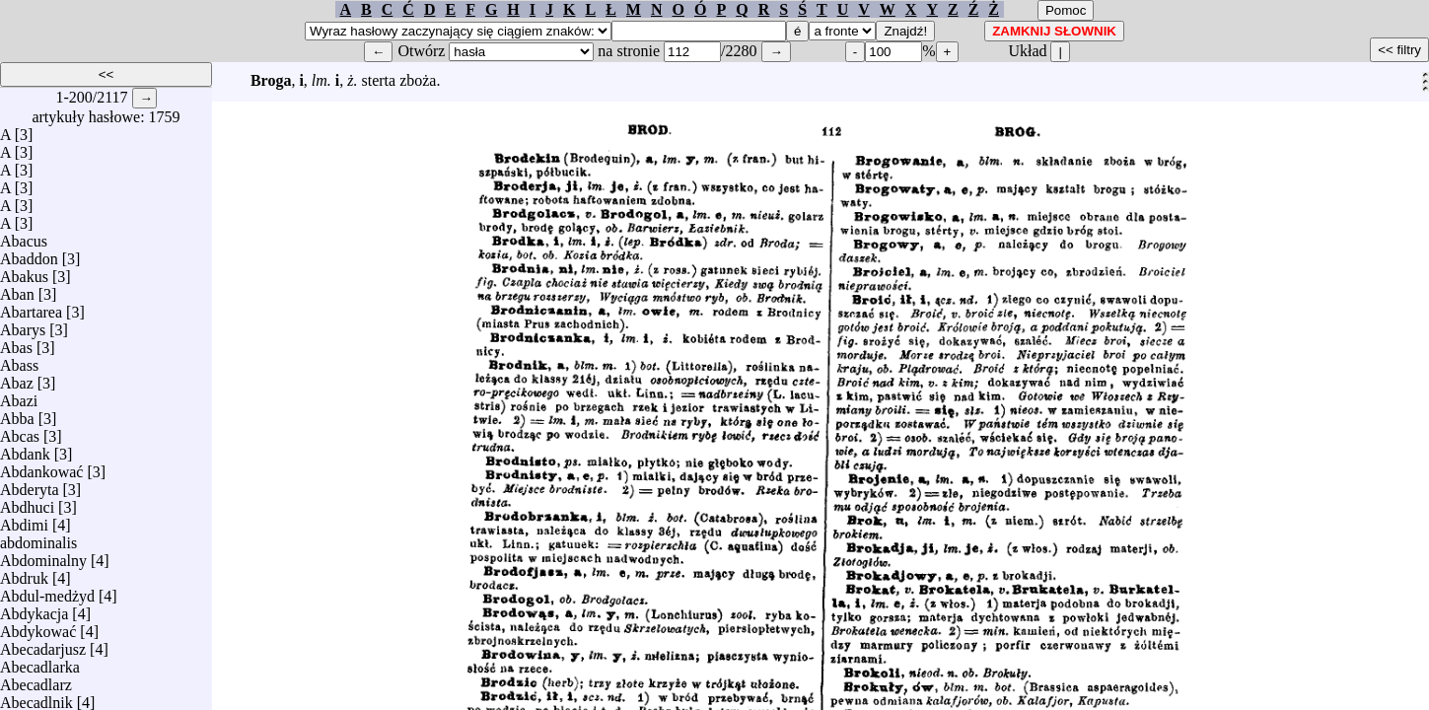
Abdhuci (27, 502)
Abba (17, 413)
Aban (17, 289)
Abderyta (29, 484)
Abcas (19, 431)
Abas (16, 342)
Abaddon (29, 254)
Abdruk (24, 573)
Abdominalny (43, 555)
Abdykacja (34, 609)
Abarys (22, 325)
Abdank (25, 449)
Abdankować (41, 467)
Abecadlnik (36, 697)
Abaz (17, 378)
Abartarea (31, 307)
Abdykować (38, 626)
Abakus (24, 271)
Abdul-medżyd (47, 591)
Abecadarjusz (43, 644)
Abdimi (24, 520)
